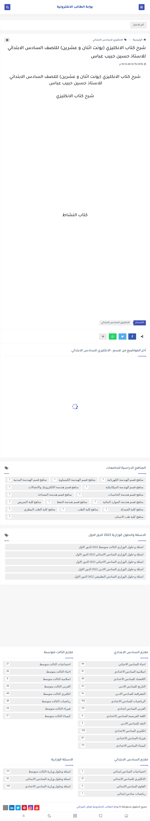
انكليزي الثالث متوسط (38, 694)
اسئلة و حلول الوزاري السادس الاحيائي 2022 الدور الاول (109, 561)
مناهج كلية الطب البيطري (31, 509)
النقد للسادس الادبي (113, 723)
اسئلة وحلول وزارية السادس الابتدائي (38, 779)
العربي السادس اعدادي (113, 708)
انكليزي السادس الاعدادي (113, 731)
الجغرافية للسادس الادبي (113, 694)
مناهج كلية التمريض (24, 502)
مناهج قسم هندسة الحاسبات (110, 494)
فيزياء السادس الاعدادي (113, 738)
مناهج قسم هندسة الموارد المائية (118, 502)
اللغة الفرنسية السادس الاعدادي (113, 716)
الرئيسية (139, 40)
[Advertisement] (75, 617)
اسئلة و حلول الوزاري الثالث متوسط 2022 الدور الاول (111, 547)
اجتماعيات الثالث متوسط (38, 664)
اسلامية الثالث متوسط (38, 679)
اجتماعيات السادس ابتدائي (113, 771)
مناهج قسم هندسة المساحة (40, 494)
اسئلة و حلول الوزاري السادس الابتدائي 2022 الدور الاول (109, 554)
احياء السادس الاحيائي (113, 664)
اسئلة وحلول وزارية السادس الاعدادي (38, 786)
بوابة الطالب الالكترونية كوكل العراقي (98, 807)
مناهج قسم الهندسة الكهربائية (122, 480)
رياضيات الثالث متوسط (38, 701)
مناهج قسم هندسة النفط (67, 502)
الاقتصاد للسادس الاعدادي (113, 679)
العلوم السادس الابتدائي (113, 786)
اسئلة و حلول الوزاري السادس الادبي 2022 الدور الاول (110, 569)
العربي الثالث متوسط (38, 686)
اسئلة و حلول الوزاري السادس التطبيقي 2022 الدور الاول (108, 576)
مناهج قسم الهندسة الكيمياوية (74, 480)
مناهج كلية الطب (79, 509)
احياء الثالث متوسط (38, 671)
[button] (132, 336)
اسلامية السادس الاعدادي (113, 671)
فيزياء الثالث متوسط (38, 708)
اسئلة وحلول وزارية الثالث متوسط (38, 771)
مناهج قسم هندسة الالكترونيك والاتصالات (43, 487)
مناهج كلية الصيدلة (123, 509)
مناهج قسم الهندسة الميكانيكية (114, 487)
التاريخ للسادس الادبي (113, 686)
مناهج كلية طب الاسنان (75, 517)
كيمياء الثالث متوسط (38, 716)
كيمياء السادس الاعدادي (113, 745)
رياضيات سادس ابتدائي (113, 793)
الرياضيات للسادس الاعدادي (113, 701)
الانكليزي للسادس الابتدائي (110, 40)
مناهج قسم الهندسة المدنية (27, 480)
